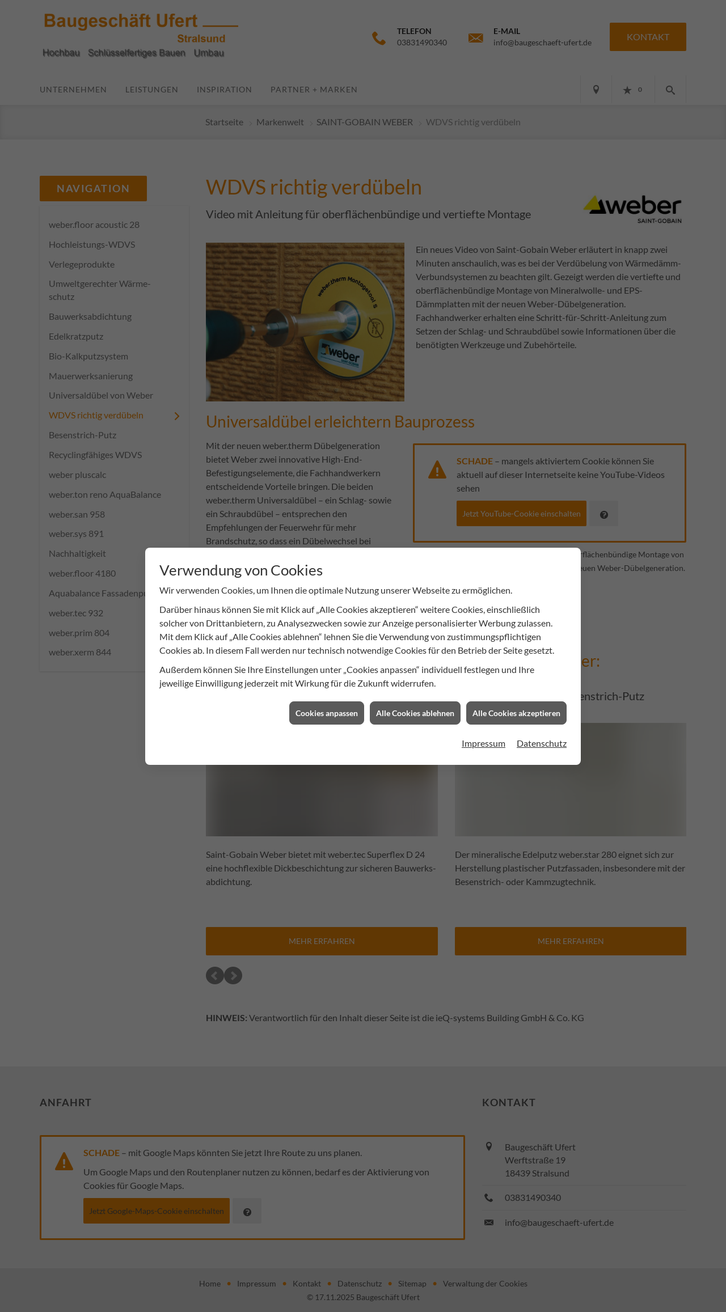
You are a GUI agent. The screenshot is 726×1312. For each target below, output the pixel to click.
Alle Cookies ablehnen (415, 695)
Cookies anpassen (327, 695)
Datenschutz (542, 725)
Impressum (483, 725)
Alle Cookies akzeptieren (516, 695)
